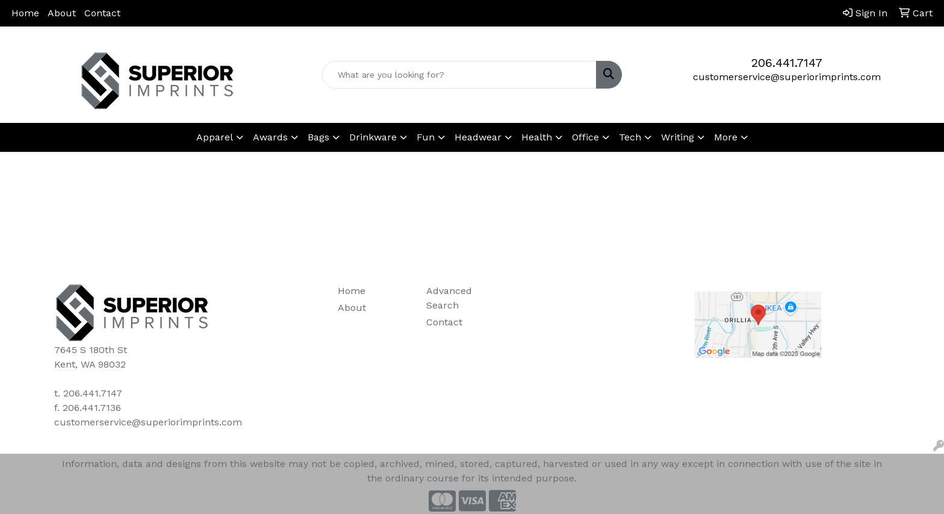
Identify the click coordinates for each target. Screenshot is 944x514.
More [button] (726, 137)
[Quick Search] (459, 75)
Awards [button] (270, 137)
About (62, 13)
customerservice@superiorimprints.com (787, 77)
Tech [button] (630, 137)
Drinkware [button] (373, 137)
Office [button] (585, 137)
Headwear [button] (478, 137)
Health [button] (536, 137)
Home (25, 13)
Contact (102, 13)
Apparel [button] (214, 137)
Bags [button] (318, 137)
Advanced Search (449, 298)
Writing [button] (677, 137)
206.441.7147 (786, 62)
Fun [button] (426, 137)
